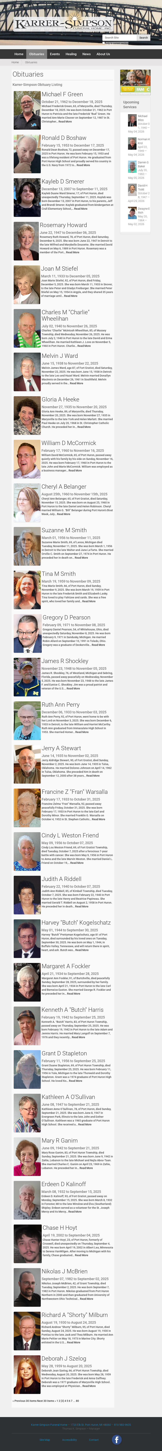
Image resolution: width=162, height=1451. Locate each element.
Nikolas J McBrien (65, 1271)
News (86, 54)
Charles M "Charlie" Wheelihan (66, 315)
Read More (65, 121)
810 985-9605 (122, 1424)
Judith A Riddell (61, 879)
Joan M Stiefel (59, 268)
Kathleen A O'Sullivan (68, 1097)
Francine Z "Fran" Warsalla (75, 791)
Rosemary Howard (63, 225)
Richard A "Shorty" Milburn (75, 1315)
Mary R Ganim (60, 1140)
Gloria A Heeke (60, 399)
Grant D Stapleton (64, 1053)
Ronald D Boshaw (64, 137)
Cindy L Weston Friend (70, 835)
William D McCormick (69, 443)
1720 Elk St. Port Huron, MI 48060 (90, 1424)
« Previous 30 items (25, 1400)
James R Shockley (65, 661)
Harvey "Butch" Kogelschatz (76, 922)
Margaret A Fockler (66, 966)
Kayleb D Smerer (63, 181)
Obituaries (36, 54)
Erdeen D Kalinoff (64, 1184)
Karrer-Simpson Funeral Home (49, 1424)
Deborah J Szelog (64, 1358)
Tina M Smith (59, 573)
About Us (103, 54)
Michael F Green (62, 94)
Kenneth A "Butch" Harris (72, 1009)
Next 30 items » (47, 1400)
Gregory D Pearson (67, 617)
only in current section (116, 43)
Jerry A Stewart (61, 748)
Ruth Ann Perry (61, 704)
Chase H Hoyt (60, 1227)
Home (18, 54)
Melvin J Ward (60, 355)
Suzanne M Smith (64, 530)
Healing (71, 54)
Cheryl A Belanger (64, 486)
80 (77, 1400)
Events (55, 54)
